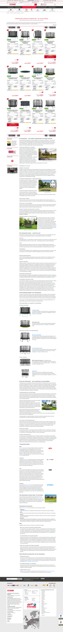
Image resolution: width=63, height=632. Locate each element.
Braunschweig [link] (12, 599)
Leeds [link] (11, 607)
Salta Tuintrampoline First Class (37, 349)
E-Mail (29, 573)
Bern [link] (9, 612)
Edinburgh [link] (20, 607)
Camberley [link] (17, 607)
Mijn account (53, 0)
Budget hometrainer (44, 603)
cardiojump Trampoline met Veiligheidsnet (13, 43)
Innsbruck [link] (10, 610)
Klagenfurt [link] (13, 610)
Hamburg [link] (8, 601)
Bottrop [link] (8, 599)
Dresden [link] (20, 599)
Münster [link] (8, 603)
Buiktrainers (43, 609)
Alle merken (43, 615)
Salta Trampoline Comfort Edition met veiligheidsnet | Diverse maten (50, 112)
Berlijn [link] (12, 598)
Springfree (48, 533)
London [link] (11, 608)
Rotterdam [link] (12, 596)
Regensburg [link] (14, 603)
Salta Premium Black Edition (36, 335)
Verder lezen (54, 25)
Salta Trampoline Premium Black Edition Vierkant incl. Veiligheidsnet (38, 112)
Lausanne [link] (12, 612)
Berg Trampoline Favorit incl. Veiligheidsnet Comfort (13, 79)
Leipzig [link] (13, 602)
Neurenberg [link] (11, 603)
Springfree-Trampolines (29, 485)
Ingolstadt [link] (14, 601)
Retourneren (26, 594)
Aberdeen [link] (8, 607)
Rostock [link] (18, 603)
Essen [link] (14, 600)
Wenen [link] (20, 610)
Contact (22, 0)
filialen (50, 573)
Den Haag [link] (15, 595)
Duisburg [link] (11, 600)
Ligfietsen (43, 602)
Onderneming (9, 0)
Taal (50, 0)
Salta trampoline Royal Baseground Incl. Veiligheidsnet (50, 43)
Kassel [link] (20, 601)
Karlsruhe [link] (17, 601)
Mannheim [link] (17, 602)
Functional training (44, 608)
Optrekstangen (44, 611)
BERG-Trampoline (22, 448)
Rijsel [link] (8, 617)
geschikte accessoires (25, 508)
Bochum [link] (17, 598)
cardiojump (26, 460)
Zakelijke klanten (16, 0)
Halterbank (43, 598)
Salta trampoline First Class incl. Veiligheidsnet (38, 79)
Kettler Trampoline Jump (37, 42)
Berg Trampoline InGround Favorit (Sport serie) (25, 79)
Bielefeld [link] (15, 598)
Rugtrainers (43, 610)
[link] (9, 144)
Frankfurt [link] (16, 600)
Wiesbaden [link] (18, 604)
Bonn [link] (19, 598)
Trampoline (43, 596)
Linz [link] (15, 610)
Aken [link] (8, 598)
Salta (21, 470)
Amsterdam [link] (8, 595)
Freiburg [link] (19, 600)
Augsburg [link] (10, 598)
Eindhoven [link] (18, 595)
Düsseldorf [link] (8, 600)
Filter (18, 28)
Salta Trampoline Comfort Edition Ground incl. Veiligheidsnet (50, 79)
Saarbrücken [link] (9, 604)
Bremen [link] (15, 599)
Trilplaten (43, 613)
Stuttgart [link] (15, 604)
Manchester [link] (13, 608)
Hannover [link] (11, 601)
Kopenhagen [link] (9, 619)
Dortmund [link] (17, 599)
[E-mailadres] (12, 579)
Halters (42, 600)
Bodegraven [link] (12, 595)
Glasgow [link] (8, 608)
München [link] (20, 602)
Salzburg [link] (17, 610)
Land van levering (45, 0)
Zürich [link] (14, 612)
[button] (55, 28)
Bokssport (43, 601)
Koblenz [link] (8, 602)
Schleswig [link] (12, 604)
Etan (27, 562)
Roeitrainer (43, 594)
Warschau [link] (8, 621)
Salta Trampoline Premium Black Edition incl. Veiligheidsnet (25, 43)
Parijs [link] (9, 617)
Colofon (12, 0)
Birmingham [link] (13, 607)
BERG (25, 562)
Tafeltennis (43, 597)
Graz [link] (8, 610)
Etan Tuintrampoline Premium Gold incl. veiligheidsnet (12, 111)
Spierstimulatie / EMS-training (46, 612)
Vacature (20, 0)
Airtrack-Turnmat (38, 498)
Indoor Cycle (43, 599)
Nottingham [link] (17, 608)
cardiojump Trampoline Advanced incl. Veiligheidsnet (25, 111)
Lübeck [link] (15, 602)
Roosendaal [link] (8, 596)
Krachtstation (43, 595)
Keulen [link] (11, 602)
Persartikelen (33, 598)
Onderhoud (33, 600)
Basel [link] (8, 612)
